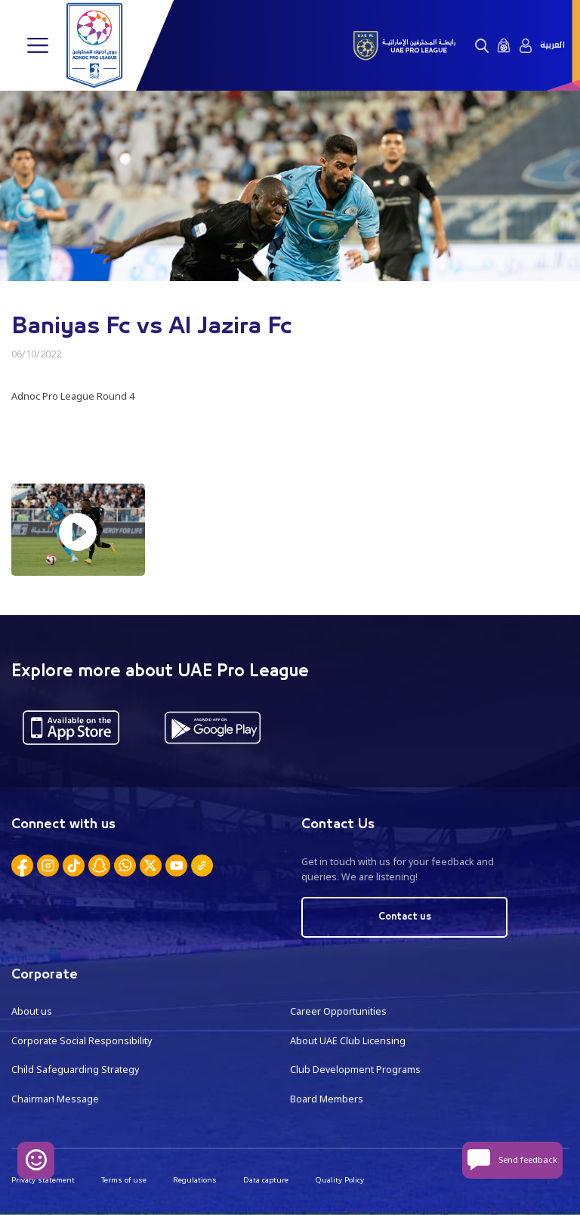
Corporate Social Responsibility (81, 1040)
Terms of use (124, 1180)
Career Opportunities (338, 1011)
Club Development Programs (355, 1069)
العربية (552, 45)
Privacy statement (43, 1180)
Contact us (404, 917)
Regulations (195, 1180)
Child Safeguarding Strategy (75, 1069)
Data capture (265, 1180)
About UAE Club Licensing (348, 1040)
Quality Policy (339, 1180)
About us (31, 1011)
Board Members (326, 1099)
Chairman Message (55, 1099)
